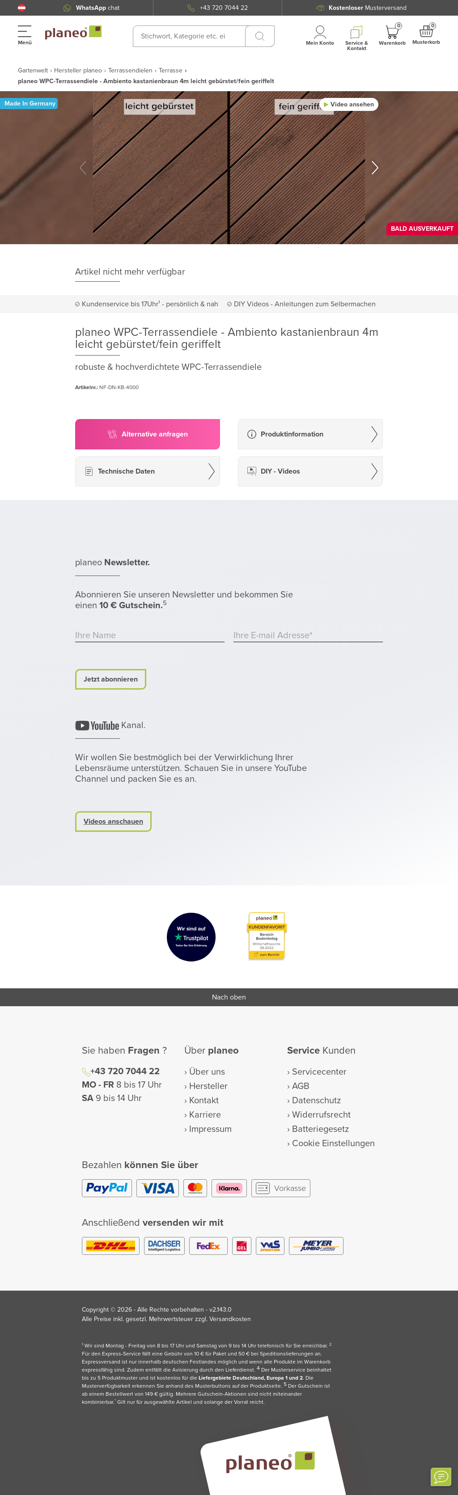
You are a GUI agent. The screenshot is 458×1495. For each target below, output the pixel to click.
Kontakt (204, 1100)
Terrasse (170, 70)
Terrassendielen (130, 70)
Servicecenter (319, 1072)
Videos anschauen (113, 821)
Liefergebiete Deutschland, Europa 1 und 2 (251, 1378)
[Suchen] (259, 36)
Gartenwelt (33, 70)
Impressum (210, 1129)
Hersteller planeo (78, 70)
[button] (21, 8)
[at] (21, 8)
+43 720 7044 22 (125, 1071)
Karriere (205, 1115)
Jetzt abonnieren (111, 679)
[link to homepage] (73, 32)
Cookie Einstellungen (333, 1143)
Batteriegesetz (320, 1129)
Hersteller (208, 1086)
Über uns (207, 1072)
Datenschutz (316, 1100)
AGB (301, 1086)
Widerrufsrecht (321, 1115)
